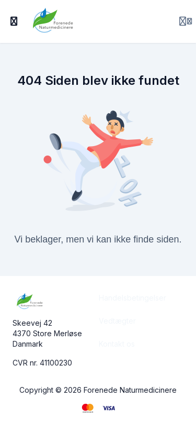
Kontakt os (117, 343)
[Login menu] (185, 21)
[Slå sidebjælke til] (14, 21)
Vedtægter (117, 320)
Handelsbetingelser (132, 297)
